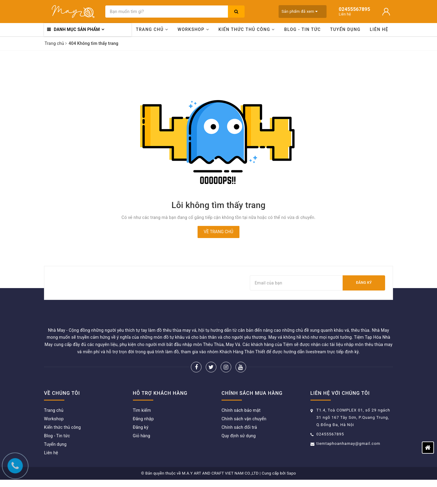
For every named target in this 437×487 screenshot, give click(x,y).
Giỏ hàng (141, 435)
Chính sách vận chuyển (244, 418)
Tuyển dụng (345, 29)
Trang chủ (152, 29)
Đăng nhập (143, 418)
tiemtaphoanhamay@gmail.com (349, 443)
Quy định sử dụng (239, 435)
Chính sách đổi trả (239, 427)
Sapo (291, 473)
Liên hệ (379, 29)
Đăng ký (364, 282)
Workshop (193, 29)
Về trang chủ (218, 231)
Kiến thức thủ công (246, 29)
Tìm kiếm (142, 410)
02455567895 (330, 434)
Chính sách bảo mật (241, 410)
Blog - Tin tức (302, 29)
